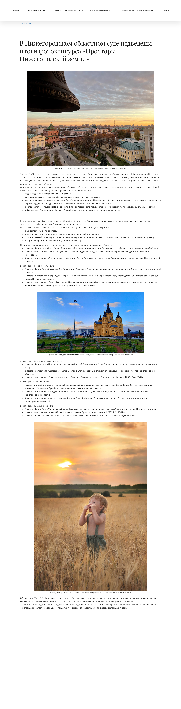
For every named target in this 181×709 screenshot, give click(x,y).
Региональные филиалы (101, 10)
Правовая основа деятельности (68, 10)
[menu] (90, 10)
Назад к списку (25, 23)
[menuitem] (15, 10)
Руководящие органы (36, 10)
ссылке (85, 224)
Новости (165, 10)
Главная (15, 10)
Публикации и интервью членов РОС (137, 10)
